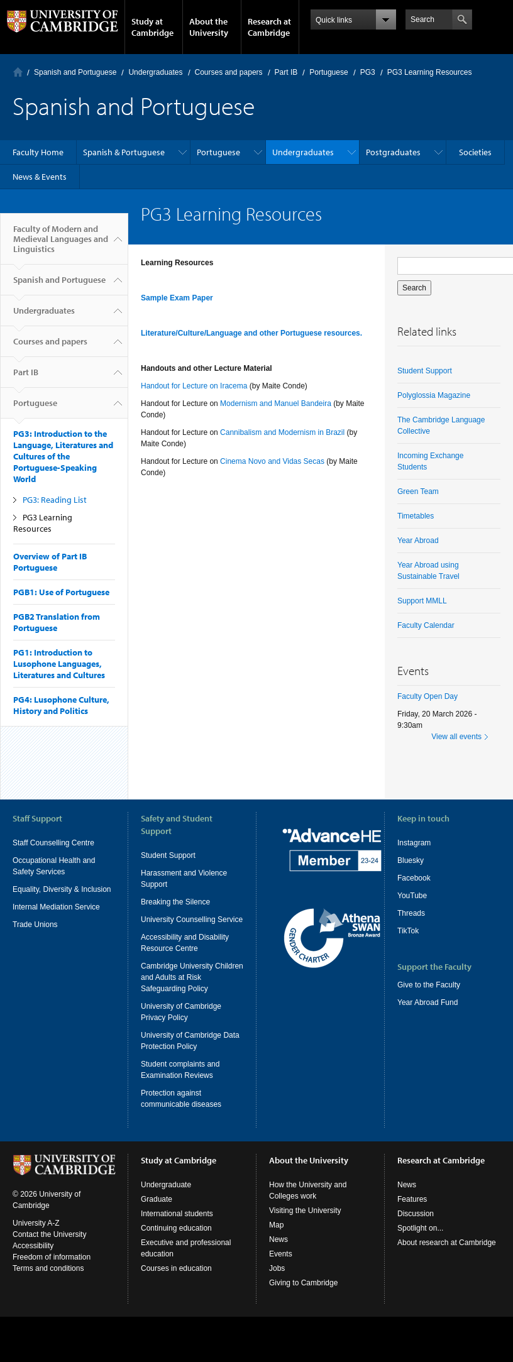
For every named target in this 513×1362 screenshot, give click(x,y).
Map (276, 1236)
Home (18, 72)
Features (412, 1210)
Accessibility (33, 1257)
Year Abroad (418, 540)
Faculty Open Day (427, 696)
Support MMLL (422, 600)
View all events (456, 736)
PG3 (367, 72)
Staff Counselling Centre (53, 842)
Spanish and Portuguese (75, 72)
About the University (208, 27)
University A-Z (36, 1234)
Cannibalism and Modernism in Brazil (282, 432)
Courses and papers (229, 72)
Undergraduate (166, 1196)
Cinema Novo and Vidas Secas (272, 461)
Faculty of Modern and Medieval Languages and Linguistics (60, 244)
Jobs (277, 1279)
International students (177, 1225)
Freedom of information (52, 1268)
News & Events (40, 176)
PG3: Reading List (55, 499)
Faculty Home (38, 152)
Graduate (156, 1210)
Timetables (415, 516)
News (278, 1250)
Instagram (414, 842)
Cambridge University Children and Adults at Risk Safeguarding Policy (192, 977)
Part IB (286, 72)
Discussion (415, 1225)
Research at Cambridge (269, 27)
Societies (475, 152)
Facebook (414, 878)
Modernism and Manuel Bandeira (275, 403)
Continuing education (176, 1239)
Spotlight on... (420, 1239)
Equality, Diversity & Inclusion (62, 889)
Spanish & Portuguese (124, 152)
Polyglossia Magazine (433, 395)
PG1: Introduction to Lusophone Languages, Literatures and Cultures (59, 664)
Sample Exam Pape (175, 298)
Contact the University (49, 1245)
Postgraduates (393, 152)
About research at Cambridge (446, 1253)
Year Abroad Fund (427, 1002)
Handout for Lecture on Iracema (195, 386)
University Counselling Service (192, 919)
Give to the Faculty (428, 984)
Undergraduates (155, 72)
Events (280, 1265)
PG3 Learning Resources (42, 523)
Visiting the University (305, 1221)
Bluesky (410, 860)
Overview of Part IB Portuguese (50, 562)
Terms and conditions (48, 1279)
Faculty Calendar (426, 625)
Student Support (424, 370)
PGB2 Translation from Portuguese (56, 622)
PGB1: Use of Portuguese (61, 592)
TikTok (408, 930)
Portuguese (328, 72)
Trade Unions (35, 924)
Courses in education (176, 1279)
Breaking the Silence (175, 902)
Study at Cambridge (152, 27)
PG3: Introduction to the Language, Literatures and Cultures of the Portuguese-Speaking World (63, 456)
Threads (411, 913)
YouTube (412, 895)
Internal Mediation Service (56, 907)
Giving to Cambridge (303, 1294)
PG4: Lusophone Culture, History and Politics (61, 705)
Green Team (418, 491)
